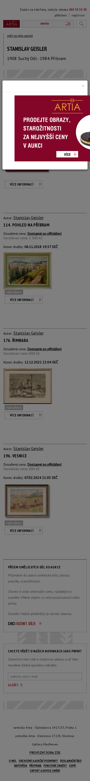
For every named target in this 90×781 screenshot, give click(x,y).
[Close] (83, 86)
